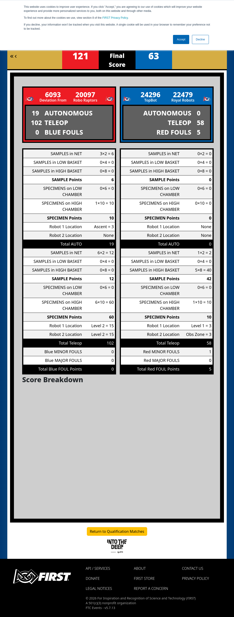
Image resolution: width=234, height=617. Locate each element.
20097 (85, 94)
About (140, 568)
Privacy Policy (115, 17)
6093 (53, 94)
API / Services (98, 568)
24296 (150, 94)
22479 (183, 94)
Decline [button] (200, 39)
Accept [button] (181, 39)
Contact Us (192, 568)
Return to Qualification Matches (117, 531)
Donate (93, 578)
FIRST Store (144, 578)
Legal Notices (99, 588)
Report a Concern (151, 588)
